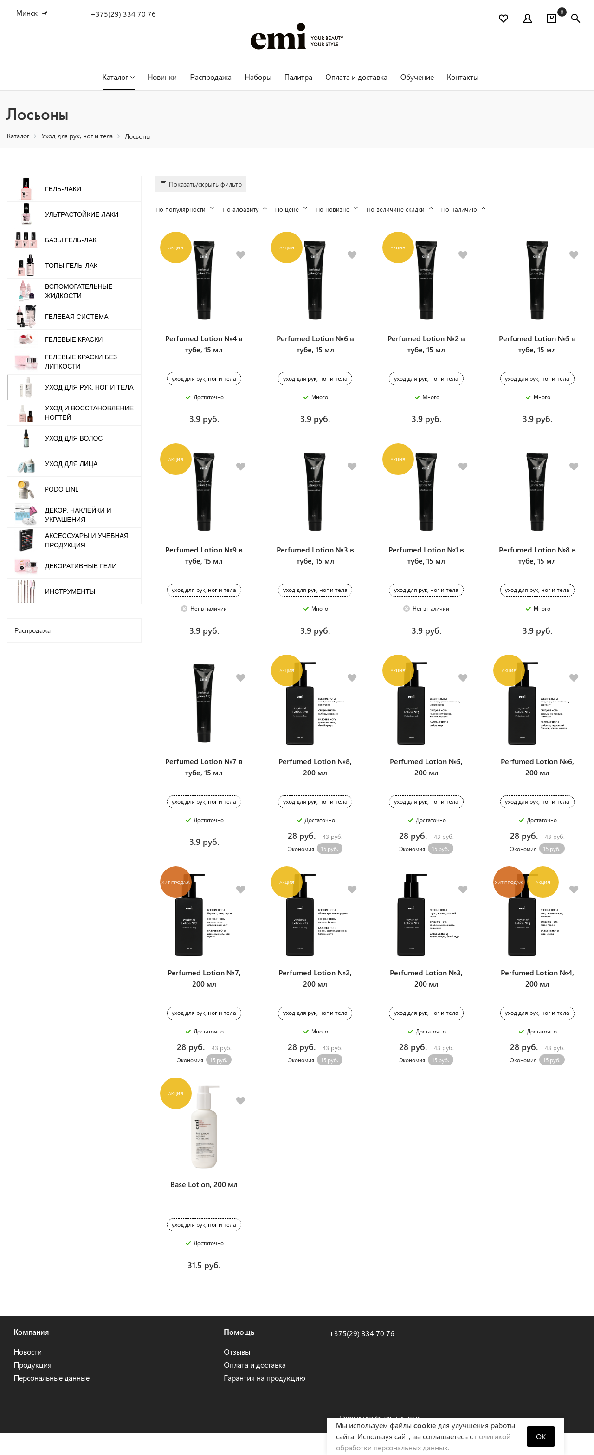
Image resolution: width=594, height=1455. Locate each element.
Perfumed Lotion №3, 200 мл (426, 995)
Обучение (417, 77)
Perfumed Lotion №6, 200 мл (537, 779)
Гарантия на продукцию (264, 1399)
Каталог (119, 77)
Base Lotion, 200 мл (204, 1206)
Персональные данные (52, 1399)
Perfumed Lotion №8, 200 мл (315, 779)
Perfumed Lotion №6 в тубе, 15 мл (315, 348)
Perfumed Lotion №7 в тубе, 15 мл (204, 779)
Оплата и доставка (356, 77)
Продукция (33, 1386)
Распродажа (211, 77)
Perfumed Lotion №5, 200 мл (426, 779)
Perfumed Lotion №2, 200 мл (315, 995)
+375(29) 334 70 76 (123, 14)
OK (541, 1436)
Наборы (258, 77)
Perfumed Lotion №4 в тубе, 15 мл (204, 348)
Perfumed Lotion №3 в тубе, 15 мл (315, 563)
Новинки (162, 77)
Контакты (462, 77)
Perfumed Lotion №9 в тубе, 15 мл (204, 563)
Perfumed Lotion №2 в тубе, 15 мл (426, 348)
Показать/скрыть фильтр (201, 183)
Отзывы (237, 1373)
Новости (28, 1373)
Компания (32, 1353)
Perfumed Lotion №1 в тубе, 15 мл (426, 563)
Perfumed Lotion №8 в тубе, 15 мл (537, 563)
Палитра (298, 77)
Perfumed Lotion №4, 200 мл (537, 995)
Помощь (239, 1353)
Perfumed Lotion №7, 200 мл (204, 995)
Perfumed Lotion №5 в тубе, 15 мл (537, 348)
